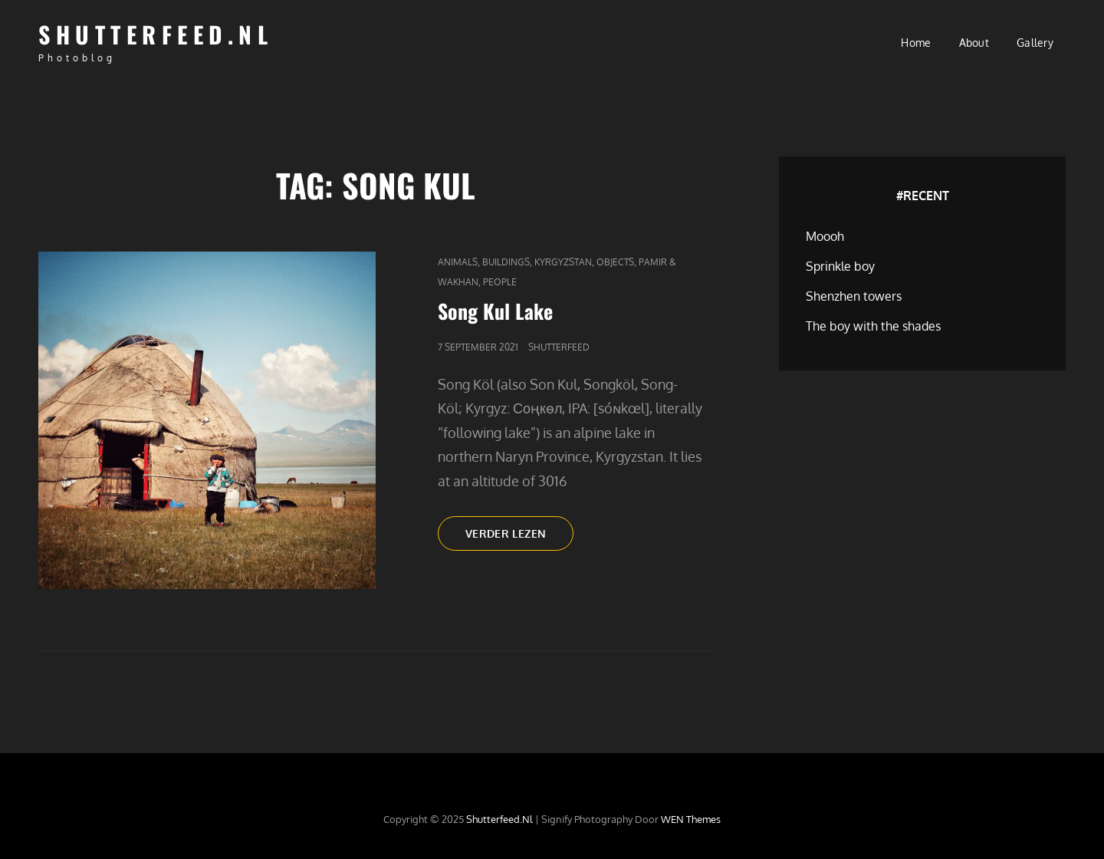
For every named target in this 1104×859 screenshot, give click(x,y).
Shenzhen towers (854, 296)
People (500, 282)
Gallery (1035, 42)
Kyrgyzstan (563, 262)
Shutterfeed (559, 347)
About (974, 42)
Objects (615, 262)
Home (916, 42)
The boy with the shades (873, 326)
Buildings (506, 262)
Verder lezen (519, 538)
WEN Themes (691, 819)
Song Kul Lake (495, 311)
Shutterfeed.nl (155, 34)
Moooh (825, 236)
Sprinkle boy (840, 266)
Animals (458, 262)
